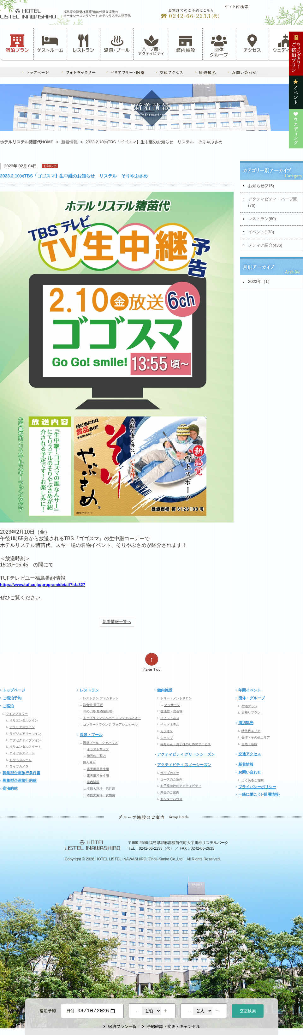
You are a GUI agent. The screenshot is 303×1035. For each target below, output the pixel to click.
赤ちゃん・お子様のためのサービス (185, 744)
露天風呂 (89, 762)
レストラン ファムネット (101, 698)
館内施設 (185, 43)
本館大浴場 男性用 (101, 788)
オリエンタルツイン (23, 720)
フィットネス (169, 718)
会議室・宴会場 (171, 711)
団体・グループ (251, 698)
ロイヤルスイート (22, 753)
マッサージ (172, 705)
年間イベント (249, 690)
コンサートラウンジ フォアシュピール (110, 724)
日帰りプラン (250, 712)
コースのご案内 (171, 779)
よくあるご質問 (252, 780)
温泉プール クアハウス (100, 743)
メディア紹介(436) (265, 245)
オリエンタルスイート (25, 746)
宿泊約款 (10, 788)
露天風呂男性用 (98, 769)
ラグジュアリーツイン (25, 733)
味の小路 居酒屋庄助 (97, 711)
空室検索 (248, 1010)
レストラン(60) (262, 218)
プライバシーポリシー (257, 787)
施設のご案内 (96, 755)
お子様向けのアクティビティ (180, 785)
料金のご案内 (169, 792)
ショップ (166, 737)
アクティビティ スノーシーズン (184, 765)
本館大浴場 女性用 (101, 795)
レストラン (83, 43)
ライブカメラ (18, 766)
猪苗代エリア (250, 731)
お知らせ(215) (261, 185)
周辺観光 (245, 723)
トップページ (14, 690)
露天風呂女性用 (98, 775)
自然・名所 (249, 744)
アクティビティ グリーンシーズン (186, 754)
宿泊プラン (17, 43)
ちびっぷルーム (20, 760)
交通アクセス (249, 754)
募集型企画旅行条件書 (21, 773)
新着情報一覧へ (117, 621)
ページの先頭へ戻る (151, 662)
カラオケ (166, 731)
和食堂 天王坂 (93, 705)
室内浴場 (93, 782)
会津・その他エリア (255, 737)
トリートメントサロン (176, 698)
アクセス (252, 43)
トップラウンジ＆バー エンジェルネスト (112, 718)
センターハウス (171, 799)
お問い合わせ (249, 772)
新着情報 (69, 142)
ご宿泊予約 (12, 698)
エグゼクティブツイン (25, 740)
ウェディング (286, 43)
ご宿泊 (8, 706)
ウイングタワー (17, 713)
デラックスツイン (22, 727)
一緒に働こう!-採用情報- (259, 794)
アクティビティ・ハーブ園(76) (272, 202)
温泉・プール (117, 43)
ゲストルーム (50, 43)
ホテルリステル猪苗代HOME (26, 142)
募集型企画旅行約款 (20, 780)
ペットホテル (169, 724)
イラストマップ (98, 749)
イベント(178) (261, 232)
